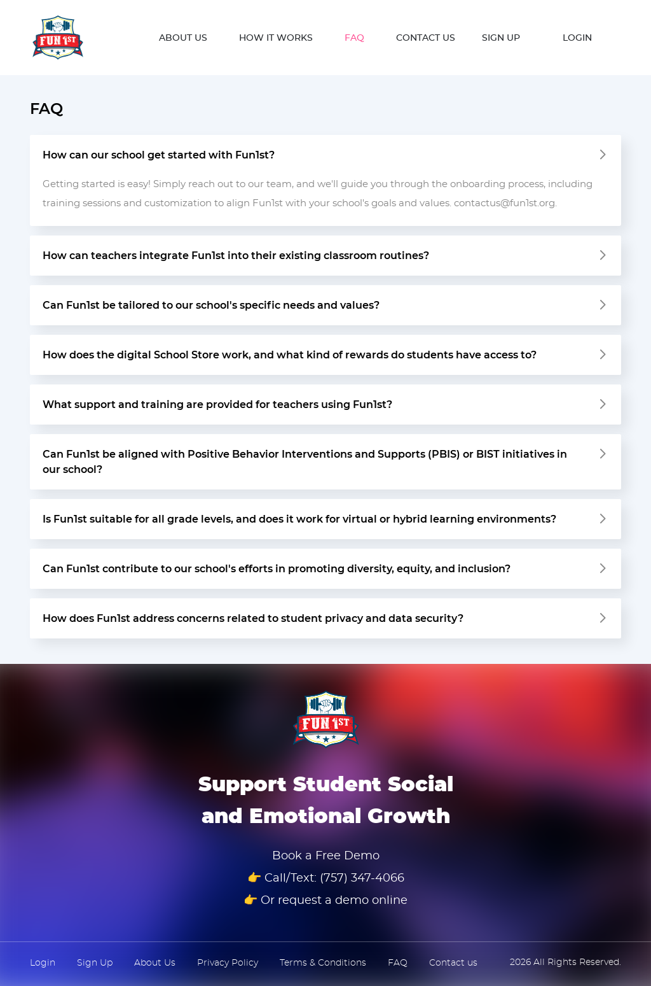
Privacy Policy (227, 963)
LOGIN (577, 38)
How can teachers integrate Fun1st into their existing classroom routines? (236, 256)
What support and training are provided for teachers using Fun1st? (217, 405)
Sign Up (95, 963)
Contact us (453, 963)
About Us (154, 963)
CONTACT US (425, 38)
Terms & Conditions (323, 963)
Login (42, 963)
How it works (276, 38)
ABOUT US (183, 38)
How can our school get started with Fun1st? (159, 155)
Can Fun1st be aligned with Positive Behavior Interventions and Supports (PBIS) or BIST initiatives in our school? (305, 462)
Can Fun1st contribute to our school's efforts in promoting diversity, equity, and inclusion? (277, 569)
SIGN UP (501, 38)
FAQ (354, 38)
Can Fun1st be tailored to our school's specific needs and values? (211, 305)
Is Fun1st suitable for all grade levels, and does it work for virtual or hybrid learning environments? (299, 519)
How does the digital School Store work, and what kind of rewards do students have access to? (290, 355)
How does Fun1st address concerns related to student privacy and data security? (253, 619)
